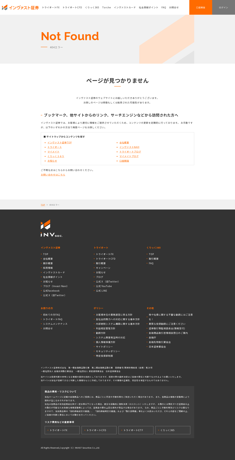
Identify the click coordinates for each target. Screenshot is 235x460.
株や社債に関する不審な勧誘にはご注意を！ (171, 317)
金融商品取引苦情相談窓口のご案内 (168, 333)
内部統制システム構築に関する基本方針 (118, 323)
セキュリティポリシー (108, 351)
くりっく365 (92, 7)
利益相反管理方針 (106, 328)
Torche (106, 7)
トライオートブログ (130, 151)
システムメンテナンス (55, 323)
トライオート (54, 147)
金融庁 (152, 337)
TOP (43, 204)
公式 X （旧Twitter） (108, 281)
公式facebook (51, 290)
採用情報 (48, 267)
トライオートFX (51, 7)
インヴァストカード (125, 7)
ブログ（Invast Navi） (56, 286)
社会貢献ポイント (148, 7)
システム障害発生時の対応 (110, 337)
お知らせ (52, 160)
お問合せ (174, 7)
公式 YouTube (104, 286)
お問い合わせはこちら (53, 174)
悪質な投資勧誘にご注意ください (167, 323)
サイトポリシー (104, 346)
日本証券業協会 (157, 346)
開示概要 (48, 263)
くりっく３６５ (55, 156)
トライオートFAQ (53, 319)
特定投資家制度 (104, 355)
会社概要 (124, 142)
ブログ (99, 277)
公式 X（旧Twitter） (55, 295)
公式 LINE (101, 290)
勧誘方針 (101, 333)
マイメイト (53, 151)
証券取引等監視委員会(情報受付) (167, 328)
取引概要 (101, 263)
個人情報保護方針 (106, 342)
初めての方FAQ (51, 314)
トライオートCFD (72, 7)
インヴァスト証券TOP (59, 142)
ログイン (223, 7)
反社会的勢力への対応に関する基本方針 (118, 319)
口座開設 (200, 7)
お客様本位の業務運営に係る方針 (114, 314)
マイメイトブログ (129, 156)
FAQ (163, 7)
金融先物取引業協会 (160, 342)
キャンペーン (103, 267)
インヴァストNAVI (129, 147)
